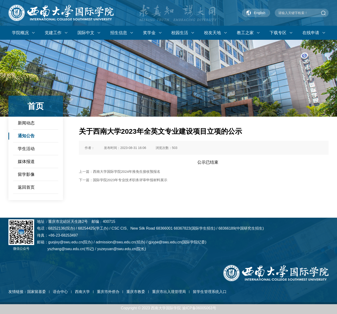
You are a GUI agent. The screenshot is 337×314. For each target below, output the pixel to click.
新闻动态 (26, 123)
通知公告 (26, 136)
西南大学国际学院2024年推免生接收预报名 (126, 171)
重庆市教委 (135, 292)
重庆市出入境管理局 (169, 292)
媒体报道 (26, 161)
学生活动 (26, 148)
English (259, 13)
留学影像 (26, 174)
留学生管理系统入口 (210, 292)
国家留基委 (36, 292)
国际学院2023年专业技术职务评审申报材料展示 (130, 180)
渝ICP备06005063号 (199, 308)
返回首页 (26, 187)
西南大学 (82, 292)
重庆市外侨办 (108, 292)
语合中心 (60, 292)
